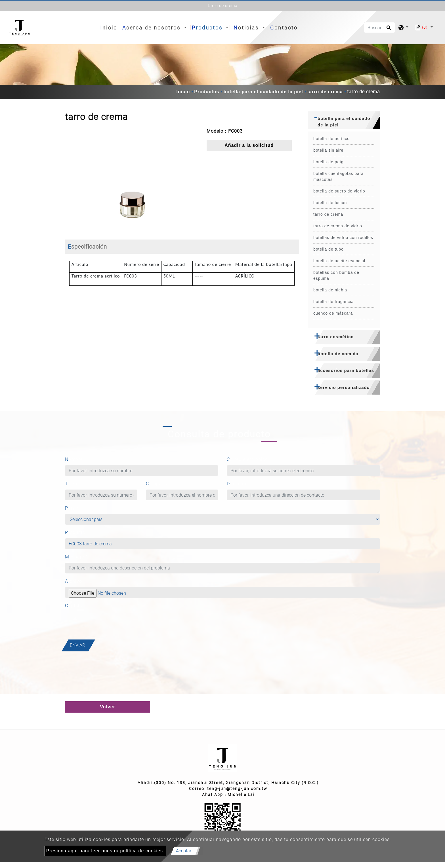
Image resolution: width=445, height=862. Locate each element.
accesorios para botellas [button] (346, 370)
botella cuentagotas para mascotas (338, 176)
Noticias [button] (247, 28)
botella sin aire (328, 150)
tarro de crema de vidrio (337, 226)
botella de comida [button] (338, 353)
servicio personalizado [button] (344, 387)
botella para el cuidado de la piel (263, 91)
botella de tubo (328, 249)
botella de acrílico (331, 138)
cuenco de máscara (333, 313)
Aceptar (183, 850)
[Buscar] (379, 27)
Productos (206, 91)
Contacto (284, 28)
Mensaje (76, 557)
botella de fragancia (333, 301)
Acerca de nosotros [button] (152, 28)
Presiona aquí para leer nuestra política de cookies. (105, 850)
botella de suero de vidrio (339, 191)
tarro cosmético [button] (336, 336)
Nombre (75, 459)
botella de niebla (330, 290)
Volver (107, 706)
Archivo (73, 581)
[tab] (344, 120)
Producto (75, 532)
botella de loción (330, 202)
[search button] (388, 29)
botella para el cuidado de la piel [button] (344, 121)
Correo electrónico (249, 459)
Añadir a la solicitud (249, 145)
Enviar (77, 645)
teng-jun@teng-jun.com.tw (237, 788)
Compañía (157, 483)
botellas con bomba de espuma (336, 275)
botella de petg (328, 162)
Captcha (74, 605)
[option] (131, 179)
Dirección (237, 483)
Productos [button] (208, 28)
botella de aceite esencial (339, 261)
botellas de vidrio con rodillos (343, 237)
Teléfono (75, 483)
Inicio (109, 27)
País (72, 508)
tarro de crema (325, 91)
